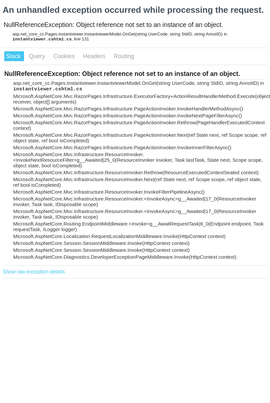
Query (38, 56)
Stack (14, 56)
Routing (124, 56)
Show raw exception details (34, 271)
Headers (95, 56)
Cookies (64, 56)
